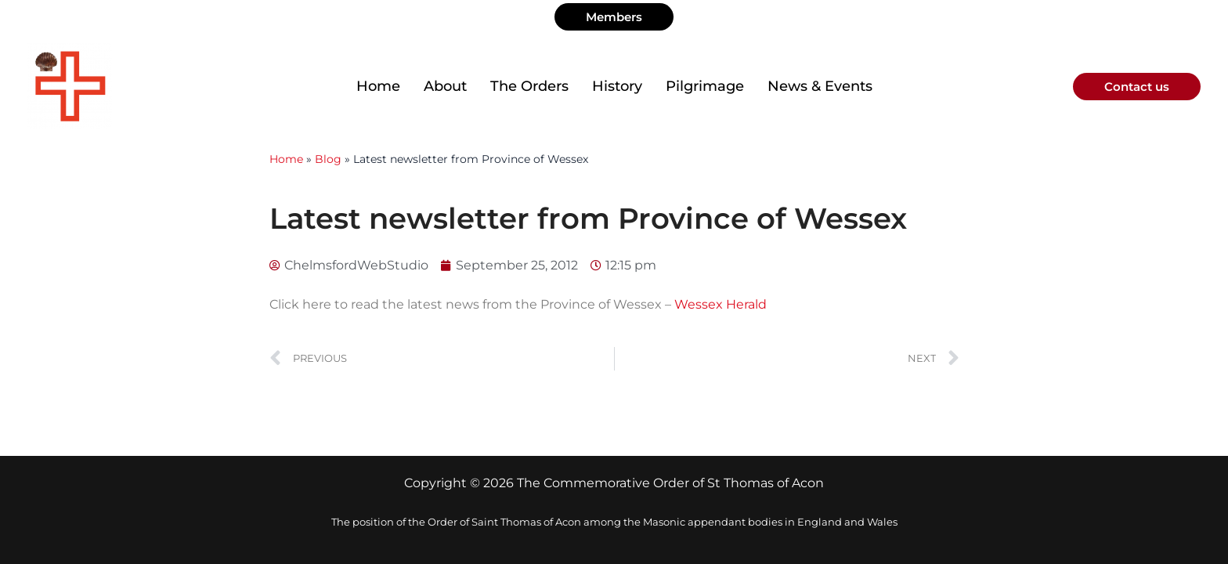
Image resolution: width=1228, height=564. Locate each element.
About (445, 86)
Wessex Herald (720, 304)
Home (378, 86)
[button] (614, 17)
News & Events (820, 86)
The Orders (529, 86)
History (617, 86)
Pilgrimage (705, 86)
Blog (328, 159)
